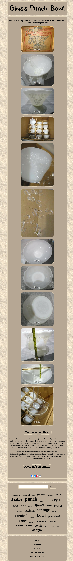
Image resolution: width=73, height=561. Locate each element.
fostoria (32, 517)
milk (53, 526)
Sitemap (37, 544)
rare (23, 505)
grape (41, 501)
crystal (58, 499)
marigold (16, 495)
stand (59, 494)
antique (37, 530)
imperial (26, 495)
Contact (37, 548)
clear (53, 521)
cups (23, 520)
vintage (43, 510)
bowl (41, 515)
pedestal (58, 505)
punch (31, 499)
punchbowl (54, 516)
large (15, 505)
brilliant (30, 510)
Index (37, 540)
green (30, 506)
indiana (55, 511)
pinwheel (41, 495)
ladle (17, 500)
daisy (46, 526)
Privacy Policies (37, 552)
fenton (48, 501)
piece (19, 511)
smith (38, 525)
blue (33, 495)
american (23, 526)
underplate (42, 521)
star (58, 526)
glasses (50, 495)
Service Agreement (37, 556)
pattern (32, 522)
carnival (21, 516)
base (49, 505)
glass (39, 504)
